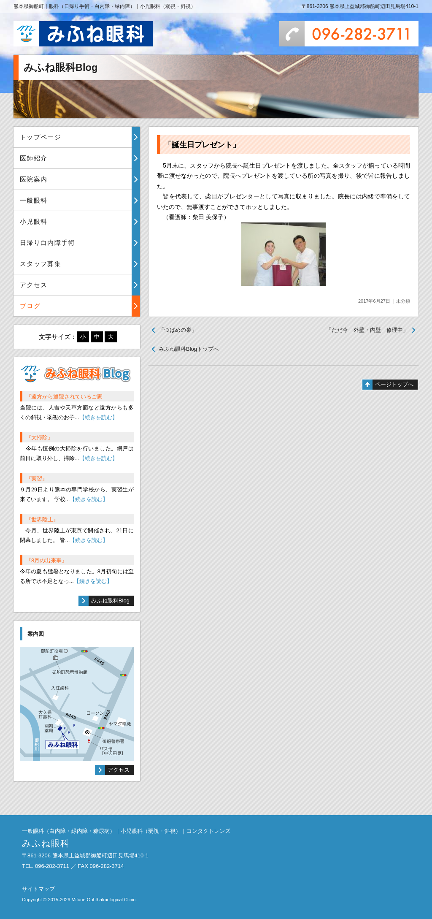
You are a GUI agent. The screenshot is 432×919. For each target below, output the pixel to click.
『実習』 (37, 478)
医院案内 (33, 179)
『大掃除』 (39, 437)
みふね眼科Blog (110, 600)
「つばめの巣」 (178, 330)
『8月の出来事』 (46, 560)
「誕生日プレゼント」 (202, 145)
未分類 (403, 301)
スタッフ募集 (40, 263)
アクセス (33, 284)
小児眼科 (33, 221)
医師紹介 (33, 158)
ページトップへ (394, 384)
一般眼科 (33, 200)
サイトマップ (38, 889)
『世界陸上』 (42, 519)
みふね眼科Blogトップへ (189, 349)
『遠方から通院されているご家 (64, 396)
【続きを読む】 (98, 417)
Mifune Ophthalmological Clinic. (104, 899)
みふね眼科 (83, 33)
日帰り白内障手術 (47, 242)
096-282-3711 (348, 33)
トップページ (40, 137)
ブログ (30, 305)
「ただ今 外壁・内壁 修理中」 (367, 330)
